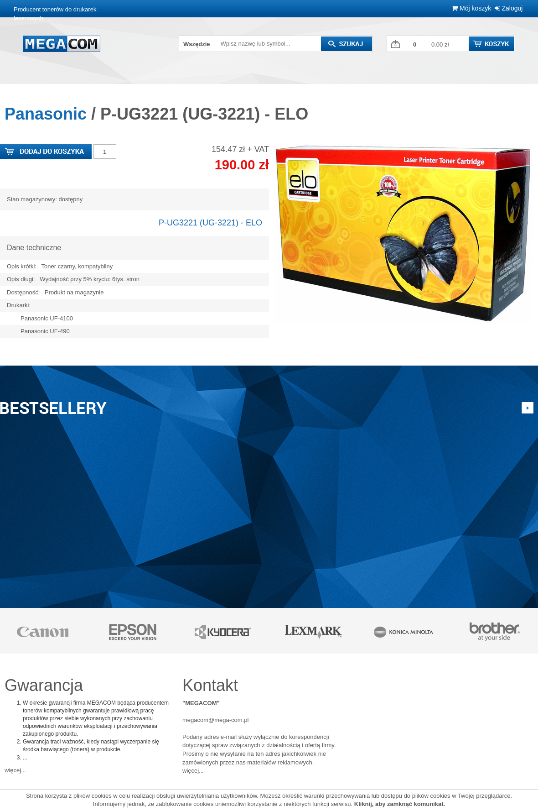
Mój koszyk (471, 8)
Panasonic (46, 114)
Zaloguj (509, 8)
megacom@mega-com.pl (215, 720)
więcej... (15, 770)
